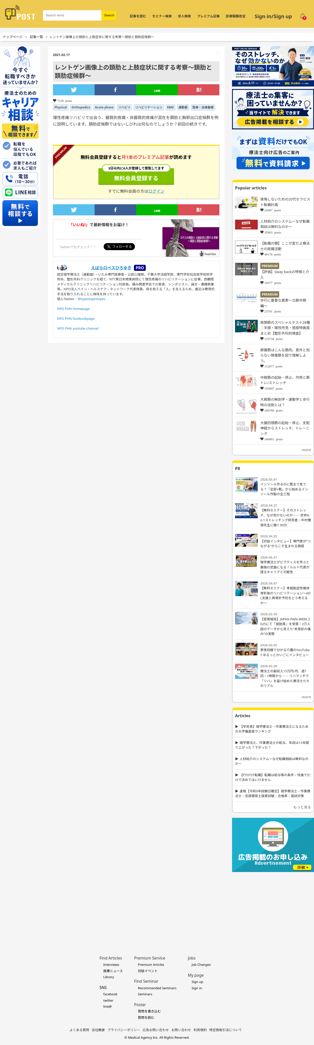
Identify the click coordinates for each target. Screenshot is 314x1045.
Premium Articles (151, 964)
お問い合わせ (181, 1030)
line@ (107, 1006)
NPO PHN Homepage (73, 308)
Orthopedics (81, 107)
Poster (140, 1004)
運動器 (183, 107)
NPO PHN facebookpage (76, 318)
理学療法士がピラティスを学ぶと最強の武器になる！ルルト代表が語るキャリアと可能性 (284, 567)
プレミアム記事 (208, 16)
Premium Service (149, 958)
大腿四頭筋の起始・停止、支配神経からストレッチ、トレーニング (285, 428)
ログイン (156, 191)
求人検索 (184, 16)
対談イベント (148, 971)
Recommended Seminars (157, 988)
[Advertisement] (273, 906)
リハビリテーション (148, 107)
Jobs (192, 958)
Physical (60, 107)
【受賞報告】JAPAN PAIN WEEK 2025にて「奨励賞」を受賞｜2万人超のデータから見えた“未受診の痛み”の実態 (285, 626)
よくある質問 (79, 1030)
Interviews (111, 964)
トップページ (12, 37)
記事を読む (138, 16)
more (306, 449)
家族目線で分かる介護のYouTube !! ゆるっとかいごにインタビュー (285, 652)
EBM (170, 107)
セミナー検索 (162, 16)
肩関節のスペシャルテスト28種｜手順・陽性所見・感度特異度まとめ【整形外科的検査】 (285, 328)
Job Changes (201, 964)
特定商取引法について (225, 1030)
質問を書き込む (149, 1011)
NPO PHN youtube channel (77, 328)
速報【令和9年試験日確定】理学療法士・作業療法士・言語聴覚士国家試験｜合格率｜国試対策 (272, 793)
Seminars (145, 994)
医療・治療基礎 (203, 107)
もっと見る (302, 807)
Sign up (197, 981)
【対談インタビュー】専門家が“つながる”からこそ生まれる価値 (285, 543)
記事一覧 (36, 37)
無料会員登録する (136, 175)
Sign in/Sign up (273, 16)
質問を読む (146, 1017)
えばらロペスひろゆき (111, 268)
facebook (110, 994)
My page (196, 975)
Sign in (197, 988)
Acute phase (104, 107)
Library (108, 977)
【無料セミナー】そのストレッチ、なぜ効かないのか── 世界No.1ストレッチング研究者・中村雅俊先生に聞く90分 (285, 517)
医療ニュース (113, 971)
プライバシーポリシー (123, 1030)
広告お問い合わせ (156, 1030)
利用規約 (200, 1030)
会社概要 (98, 1030)
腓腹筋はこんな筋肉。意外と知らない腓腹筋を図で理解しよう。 (285, 355)
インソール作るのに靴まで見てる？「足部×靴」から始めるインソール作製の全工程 (284, 489)
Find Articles (110, 958)
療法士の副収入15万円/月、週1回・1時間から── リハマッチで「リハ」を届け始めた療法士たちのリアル (284, 678)
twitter (108, 1000)
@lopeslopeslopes (91, 299)
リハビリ (124, 107)
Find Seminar (146, 981)
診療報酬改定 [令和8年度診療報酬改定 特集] (235, 16)
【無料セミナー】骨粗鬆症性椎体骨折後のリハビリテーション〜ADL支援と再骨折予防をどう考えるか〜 (285, 595)
